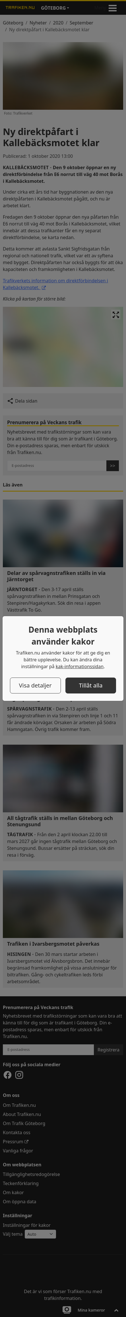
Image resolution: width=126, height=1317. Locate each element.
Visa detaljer (35, 685)
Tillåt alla (90, 685)
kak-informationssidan (80, 666)
